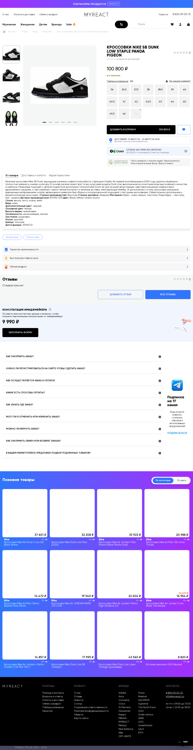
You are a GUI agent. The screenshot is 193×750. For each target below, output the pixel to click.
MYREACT (124, 722)
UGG (141, 711)
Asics (121, 696)
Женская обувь (12, 237)
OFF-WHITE (125, 736)
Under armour (145, 715)
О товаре (11, 175)
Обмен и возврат (48, 14)
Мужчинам (9, 24)
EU (131, 81)
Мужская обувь (33, 237)
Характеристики (59, 175)
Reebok (142, 696)
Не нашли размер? (180, 81)
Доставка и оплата (33, 175)
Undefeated (145, 725)
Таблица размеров (117, 81)
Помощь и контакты (53, 693)
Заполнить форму (20, 332)
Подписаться (177, 433)
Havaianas (124, 711)
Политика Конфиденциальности (91, 711)
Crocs (122, 704)
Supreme (143, 704)
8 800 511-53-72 (182, 14)
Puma (141, 693)
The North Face (147, 707)
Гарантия (47, 711)
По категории (163, 480)
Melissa (123, 725)
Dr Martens (125, 707)
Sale (71, 24)
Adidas (122, 693)
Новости (163, 14)
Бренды (57, 24)
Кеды (35, 32)
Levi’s (141, 729)
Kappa (122, 715)
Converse (124, 700)
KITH (140, 733)
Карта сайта (81, 718)
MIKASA (123, 718)
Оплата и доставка (24, 14)
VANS (141, 718)
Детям (43, 24)
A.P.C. (141, 722)
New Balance (126, 729)
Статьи (78, 704)
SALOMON (143, 700)
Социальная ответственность (90, 707)
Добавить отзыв (120, 294)
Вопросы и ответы (52, 696)
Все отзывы (168, 294)
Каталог (12, 32)
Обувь (25, 32)
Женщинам (27, 24)
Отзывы (78, 696)
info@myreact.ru (175, 696)
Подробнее (114, 4)
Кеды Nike (47, 32)
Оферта (78, 715)
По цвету (181, 480)
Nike (121, 733)
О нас (5, 14)
